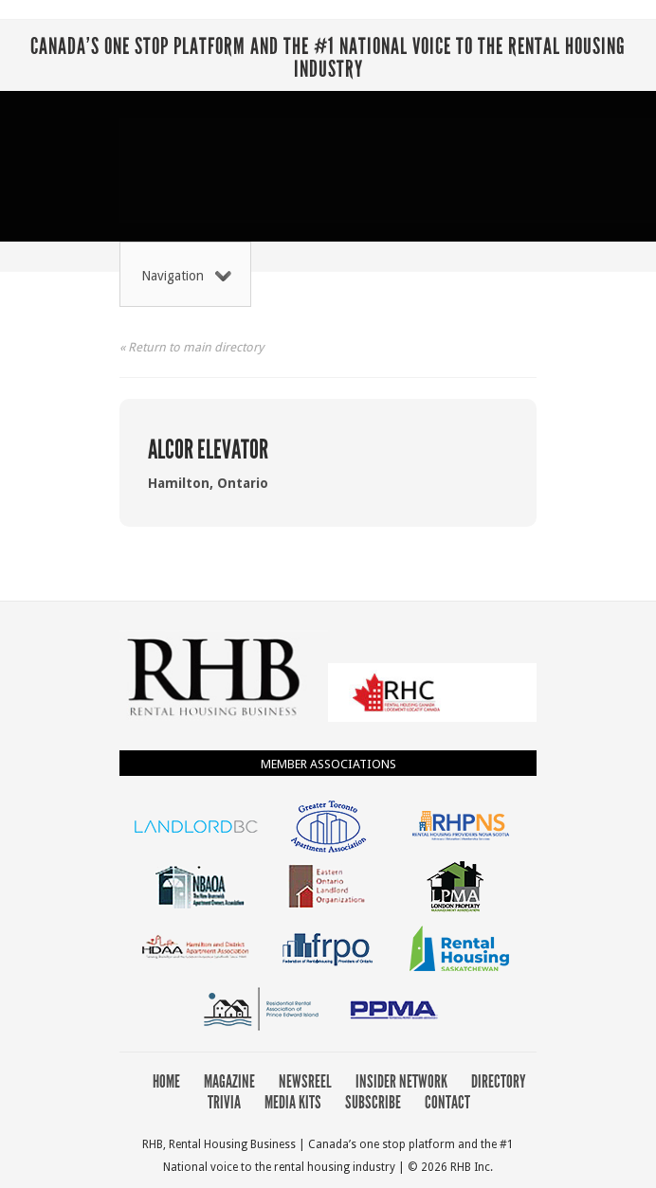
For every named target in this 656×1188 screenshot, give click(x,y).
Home (166, 1081)
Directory (498, 1081)
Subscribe (373, 1102)
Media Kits (292, 1102)
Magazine (229, 1081)
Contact (447, 1102)
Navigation (186, 275)
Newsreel (305, 1081)
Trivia (224, 1102)
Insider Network (401, 1081)
